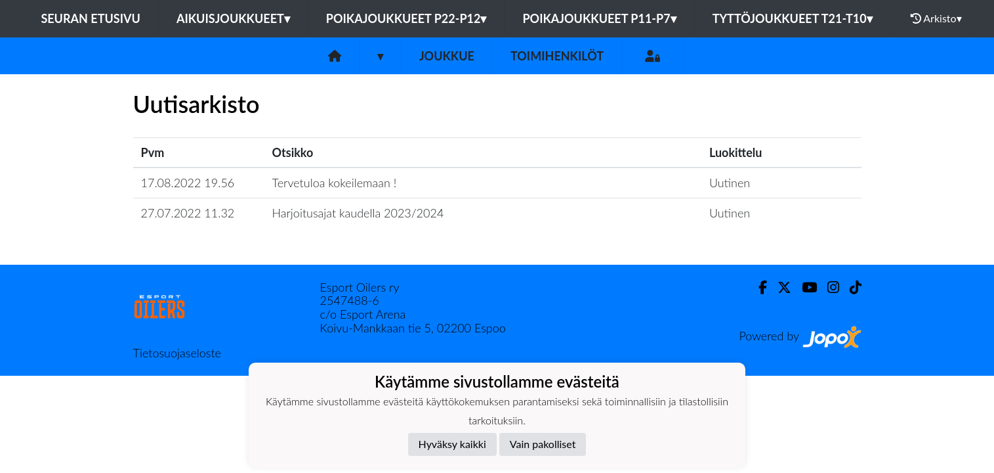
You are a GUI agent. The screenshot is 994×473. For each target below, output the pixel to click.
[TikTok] (850, 287)
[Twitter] (779, 287)
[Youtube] (804, 287)
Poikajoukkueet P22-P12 (406, 18)
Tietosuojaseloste (177, 353)
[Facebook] (757, 287)
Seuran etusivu (90, 18)
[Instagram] (828, 287)
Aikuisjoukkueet (233, 18)
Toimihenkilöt (557, 56)
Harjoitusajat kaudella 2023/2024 (358, 213)
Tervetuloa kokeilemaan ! (334, 182)
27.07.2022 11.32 (188, 213)
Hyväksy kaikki (452, 444)
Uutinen (729, 182)
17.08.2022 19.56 (188, 182)
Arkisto (936, 18)
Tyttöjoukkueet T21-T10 (793, 18)
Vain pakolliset (543, 444)
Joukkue (446, 56)
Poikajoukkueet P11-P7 (599, 18)
